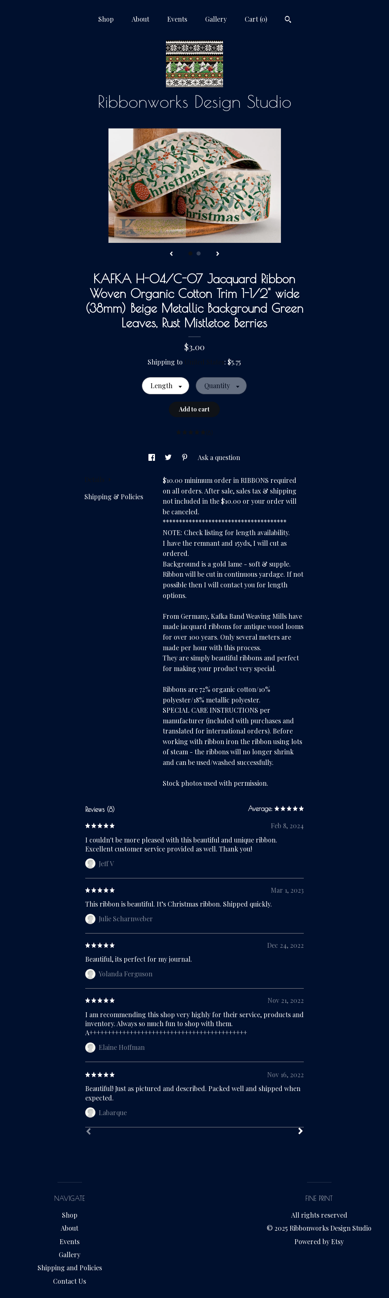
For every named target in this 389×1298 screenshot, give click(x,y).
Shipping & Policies (113, 496)
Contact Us (69, 1281)
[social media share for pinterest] (185, 457)
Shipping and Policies (70, 1267)
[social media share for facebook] (152, 457)
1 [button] (190, 253)
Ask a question (219, 457)
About (140, 19)
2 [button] (199, 253)
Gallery (216, 19)
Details (97, 479)
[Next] (300, 1131)
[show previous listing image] (171, 254)
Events (177, 19)
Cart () (256, 19)
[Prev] (88, 1132)
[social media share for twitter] (169, 457)
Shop (106, 19)
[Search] (288, 20)
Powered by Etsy (319, 1241)
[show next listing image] (218, 254)
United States (204, 362)
